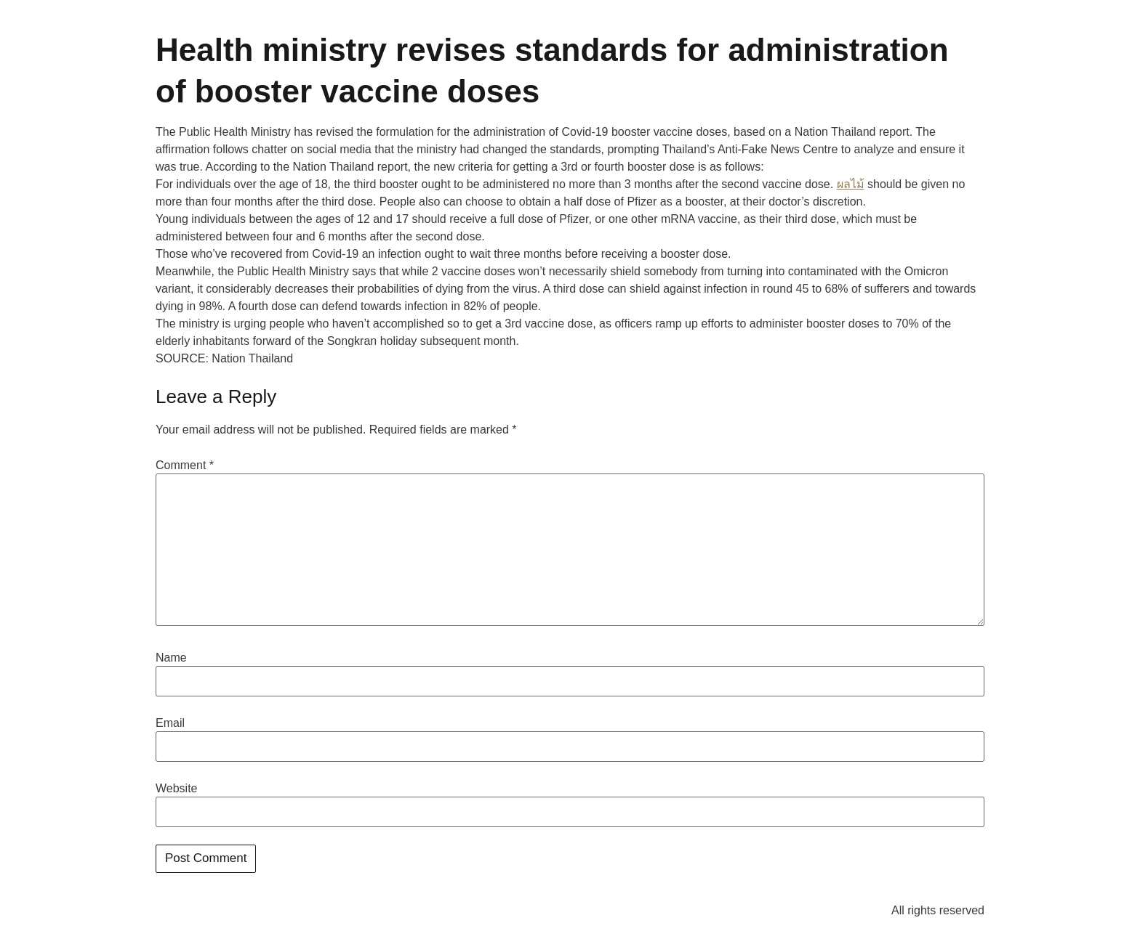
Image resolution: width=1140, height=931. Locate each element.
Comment (185, 465)
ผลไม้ (850, 184)
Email (170, 723)
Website (177, 788)
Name (171, 658)
